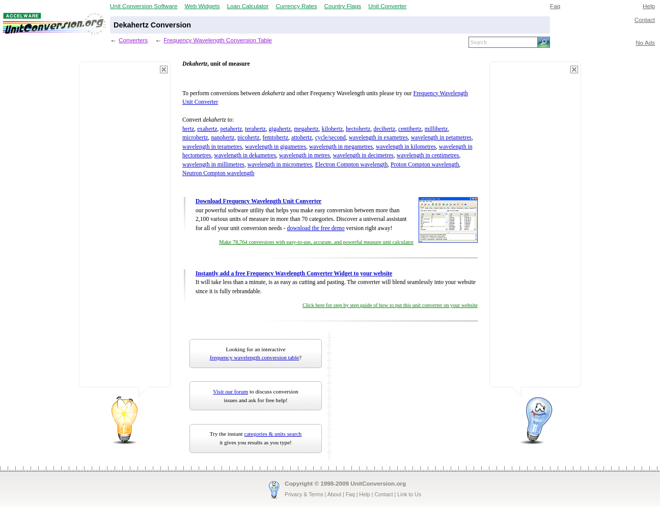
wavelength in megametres (341, 147)
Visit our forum (230, 391)
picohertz (248, 137)
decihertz (384, 129)
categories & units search (272, 434)
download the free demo (316, 228)
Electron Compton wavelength (351, 164)
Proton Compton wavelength (425, 164)
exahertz (207, 129)
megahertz (306, 129)
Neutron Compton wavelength (218, 173)
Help (649, 6)
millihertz (436, 129)
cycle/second (330, 137)
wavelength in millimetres (213, 164)
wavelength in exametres (378, 137)
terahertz (255, 129)
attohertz (301, 137)
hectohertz (358, 129)
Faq (555, 6)
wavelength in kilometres (406, 147)
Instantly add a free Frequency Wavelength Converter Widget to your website (294, 273)
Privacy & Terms (304, 494)
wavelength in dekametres (245, 155)
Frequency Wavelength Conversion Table (217, 40)
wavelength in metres (304, 155)
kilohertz (332, 129)
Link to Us (409, 494)
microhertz (195, 137)
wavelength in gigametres (275, 147)
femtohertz (276, 137)
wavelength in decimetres (363, 155)
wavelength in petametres (441, 137)
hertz (188, 129)
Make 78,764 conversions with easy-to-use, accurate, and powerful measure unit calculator (316, 242)
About (334, 494)
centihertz (410, 129)
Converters (133, 40)
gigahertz (280, 129)
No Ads (645, 42)
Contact (645, 19)
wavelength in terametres (212, 147)
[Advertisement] (125, 229)
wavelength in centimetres (428, 155)
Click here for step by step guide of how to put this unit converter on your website (390, 305)
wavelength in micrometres (280, 164)
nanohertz (222, 137)
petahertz (231, 129)
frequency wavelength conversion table (254, 357)
